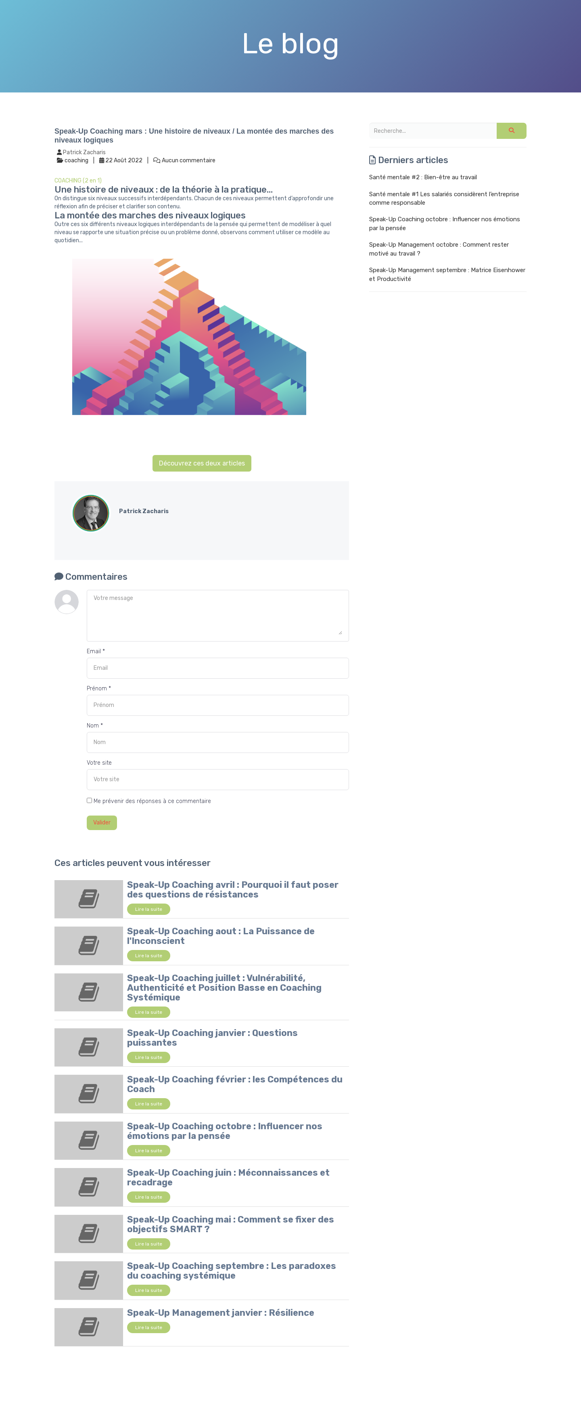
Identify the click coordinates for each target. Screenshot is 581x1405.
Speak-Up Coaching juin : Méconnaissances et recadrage (228, 1177)
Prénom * (99, 688)
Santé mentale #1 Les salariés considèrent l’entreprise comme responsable (444, 198)
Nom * (95, 725)
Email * (96, 651)
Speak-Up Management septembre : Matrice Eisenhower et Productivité (447, 274)
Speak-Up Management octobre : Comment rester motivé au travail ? (439, 249)
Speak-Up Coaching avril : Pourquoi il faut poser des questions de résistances (233, 889)
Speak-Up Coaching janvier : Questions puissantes (212, 1038)
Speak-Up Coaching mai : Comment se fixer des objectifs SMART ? (230, 1224)
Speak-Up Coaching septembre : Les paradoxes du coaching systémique (231, 1270)
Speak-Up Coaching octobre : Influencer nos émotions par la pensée (224, 1131)
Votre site (99, 762)
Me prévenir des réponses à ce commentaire (149, 801)
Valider (102, 822)
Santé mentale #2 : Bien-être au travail (423, 177)
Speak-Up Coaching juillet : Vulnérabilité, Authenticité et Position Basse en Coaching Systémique (224, 988)
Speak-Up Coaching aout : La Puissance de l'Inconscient (221, 936)
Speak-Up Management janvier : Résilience (220, 1312)
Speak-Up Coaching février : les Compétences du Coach (235, 1084)
